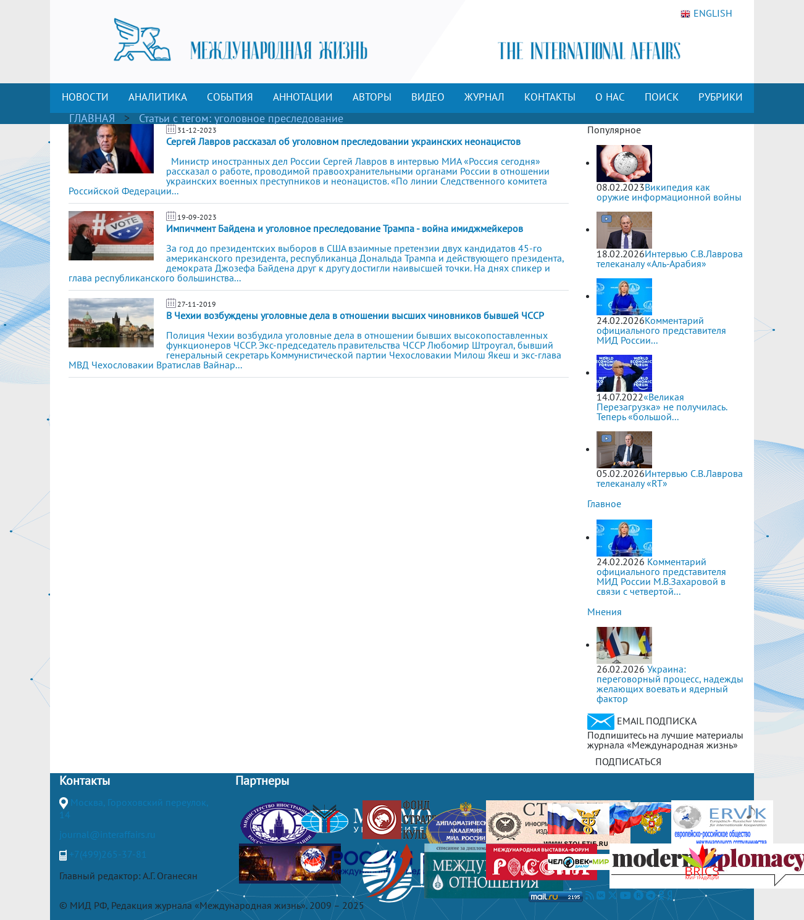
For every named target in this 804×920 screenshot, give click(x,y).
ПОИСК (662, 97)
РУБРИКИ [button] (720, 97)
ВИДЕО (428, 97)
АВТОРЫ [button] (372, 97)
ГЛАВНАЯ (92, 118)
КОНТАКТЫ (550, 97)
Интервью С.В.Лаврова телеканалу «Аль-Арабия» (670, 258)
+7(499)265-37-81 (108, 854)
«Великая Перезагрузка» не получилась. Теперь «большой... (662, 407)
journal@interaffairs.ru (107, 834)
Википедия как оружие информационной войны (669, 192)
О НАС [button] (610, 97)
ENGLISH (706, 13)
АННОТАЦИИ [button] (303, 97)
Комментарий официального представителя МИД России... (661, 330)
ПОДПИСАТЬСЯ (628, 761)
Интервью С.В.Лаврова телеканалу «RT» (670, 478)
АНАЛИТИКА (157, 97)
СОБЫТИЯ (230, 97)
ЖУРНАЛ (484, 97)
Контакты (84, 781)
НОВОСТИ (85, 97)
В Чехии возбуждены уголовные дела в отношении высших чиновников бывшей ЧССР (355, 315)
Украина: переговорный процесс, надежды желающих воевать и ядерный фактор (670, 684)
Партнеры (262, 781)
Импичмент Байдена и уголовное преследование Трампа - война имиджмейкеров (344, 228)
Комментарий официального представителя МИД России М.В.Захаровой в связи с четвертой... (661, 576)
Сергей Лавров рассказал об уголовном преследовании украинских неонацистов (343, 141)
